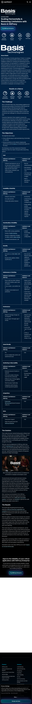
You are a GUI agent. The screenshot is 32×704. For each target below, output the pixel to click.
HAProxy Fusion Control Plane (8, 672)
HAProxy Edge (5, 674)
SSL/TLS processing (21, 678)
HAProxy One (4, 666)
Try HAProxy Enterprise (8, 28)
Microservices (8, 403)
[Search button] (28, 2)
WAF (16, 254)
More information (14, 693)
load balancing (9, 446)
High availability (20, 674)
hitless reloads (16, 237)
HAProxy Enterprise (9, 423)
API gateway (19, 670)
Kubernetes (7, 401)
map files (17, 499)
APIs (8, 237)
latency (15, 144)
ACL (10, 258)
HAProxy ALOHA (5, 679)
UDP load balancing (21, 668)
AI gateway (19, 672)
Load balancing (20, 666)
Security (18, 676)
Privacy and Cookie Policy (5, 693)
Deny (15, 697)
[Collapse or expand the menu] (30, 2)
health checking (13, 233)
